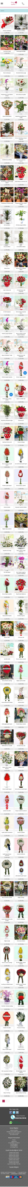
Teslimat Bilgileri (14, 1145)
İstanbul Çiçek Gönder (14, 1152)
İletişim (14, 1139)
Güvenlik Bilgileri (14, 1144)
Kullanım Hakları (22, 1173)
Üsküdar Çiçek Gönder (14, 1162)
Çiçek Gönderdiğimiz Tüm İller (14, 1164)
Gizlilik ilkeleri (14, 1173)
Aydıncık (2, 10)
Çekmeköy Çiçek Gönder (14, 1158)
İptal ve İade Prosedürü (14, 1133)
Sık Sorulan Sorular (14, 1134)
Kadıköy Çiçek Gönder (14, 1159)
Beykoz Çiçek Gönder (14, 1156)
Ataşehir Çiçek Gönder (14, 1153)
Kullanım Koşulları (14, 1130)
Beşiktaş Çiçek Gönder (14, 1155)
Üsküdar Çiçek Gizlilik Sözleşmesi (14, 1131)
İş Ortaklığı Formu (14, 1147)
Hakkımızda (14, 1141)
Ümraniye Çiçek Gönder (14, 1161)
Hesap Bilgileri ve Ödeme (14, 1142)
